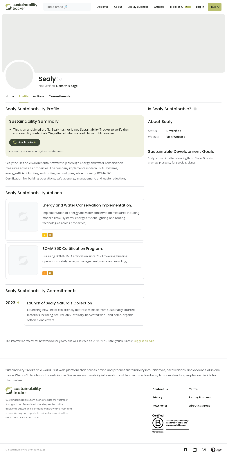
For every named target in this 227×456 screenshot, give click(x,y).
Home (10, 96)
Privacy (157, 397)
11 (44, 273)
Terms (193, 389)
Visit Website (175, 137)
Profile (23, 96)
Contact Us (160, 389)
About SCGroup (199, 405)
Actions (38, 96)
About (118, 7)
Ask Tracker (25, 142)
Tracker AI (177, 7)
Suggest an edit (144, 341)
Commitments (60, 96)
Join (213, 7)
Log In (200, 7)
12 (50, 235)
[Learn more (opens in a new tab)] (194, 109)
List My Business (138, 7)
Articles (159, 7)
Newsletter (159, 405)
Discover (102, 7)
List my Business (200, 397)
